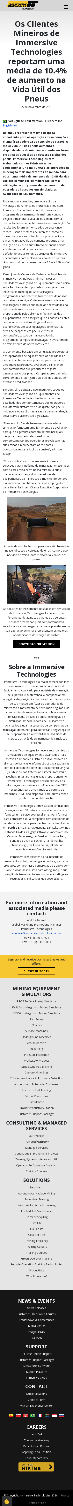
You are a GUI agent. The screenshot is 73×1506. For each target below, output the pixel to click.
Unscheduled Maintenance (36, 1211)
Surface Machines (36, 1031)
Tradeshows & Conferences (36, 1320)
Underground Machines (36, 1037)
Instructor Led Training (36, 1090)
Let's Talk (37, 1434)
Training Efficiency (36, 1241)
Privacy (64, 1495)
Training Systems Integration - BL (36, 1159)
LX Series (36, 1025)
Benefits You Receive (36, 1446)
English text (10, 125)
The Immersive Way (36, 1440)
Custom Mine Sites (36, 1072)
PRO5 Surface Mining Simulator (36, 1001)
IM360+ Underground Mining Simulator (36, 1007)
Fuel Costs (36, 1229)
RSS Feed (36, 1337)
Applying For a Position (36, 1452)
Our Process (36, 1136)
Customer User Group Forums (37, 1314)
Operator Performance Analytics (36, 1165)
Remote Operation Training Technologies (37, 1264)
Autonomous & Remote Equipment (36, 1084)
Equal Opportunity (36, 1458)
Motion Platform (36, 1372)
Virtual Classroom (37, 1096)
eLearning (36, 1048)
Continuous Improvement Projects (36, 1153)
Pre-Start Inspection (36, 1055)
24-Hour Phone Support (37, 1354)
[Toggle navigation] (66, 7)
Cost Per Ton (36, 1235)
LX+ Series (36, 1019)
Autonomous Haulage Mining (36, 1193)
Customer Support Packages (36, 1114)
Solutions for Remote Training (36, 1205)
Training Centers (36, 1246)
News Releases (36, 1308)
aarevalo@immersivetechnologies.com (36, 933)
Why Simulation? (36, 1276)
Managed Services (36, 1147)
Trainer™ (36, 1141)
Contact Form (36, 1400)
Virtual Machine (36, 1043)
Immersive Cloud (36, 1377)
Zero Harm (36, 1187)
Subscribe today (36, 971)
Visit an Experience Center (36, 1405)
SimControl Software (36, 1365)
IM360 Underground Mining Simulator (36, 1013)
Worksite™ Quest (36, 1060)
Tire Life (36, 1223)
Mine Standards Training (36, 1066)
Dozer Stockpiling (36, 1217)
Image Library (36, 1332)
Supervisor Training (37, 1199)
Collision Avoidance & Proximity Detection (36, 1078)
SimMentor (37, 1102)
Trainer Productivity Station (36, 1108)
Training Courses (36, 1171)
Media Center (36, 1326)
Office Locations (36, 1394)
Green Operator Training (36, 1258)
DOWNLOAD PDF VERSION (37, 644)
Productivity (36, 1270)
